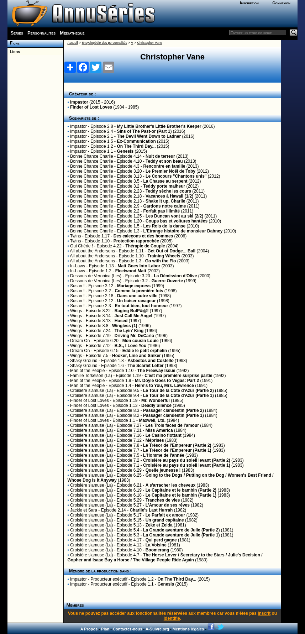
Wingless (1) (124, 325)
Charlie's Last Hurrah (151, 510)
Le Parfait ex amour (165, 515)
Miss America (159, 430)
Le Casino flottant (164, 435)
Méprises (155, 440)
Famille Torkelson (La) (91, 375)
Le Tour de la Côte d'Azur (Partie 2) (178, 390)
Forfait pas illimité (161, 211)
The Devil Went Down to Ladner (149, 136)
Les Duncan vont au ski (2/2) (174, 216)
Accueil (72, 42)
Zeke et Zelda (159, 525)
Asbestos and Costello (150, 360)
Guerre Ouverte (167, 280)
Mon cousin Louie (140, 340)
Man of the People (87, 370)
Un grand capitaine (165, 520)
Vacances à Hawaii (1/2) (169, 196)
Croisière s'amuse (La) (91, 390)
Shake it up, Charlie (165, 201)
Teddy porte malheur (164, 186)
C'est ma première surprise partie (178, 375)
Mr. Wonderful (155, 400)
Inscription (249, 3)
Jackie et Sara (83, 510)
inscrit (264, 613)
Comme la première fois (139, 290)
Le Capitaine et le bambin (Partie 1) (181, 495)
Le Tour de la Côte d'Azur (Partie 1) (178, 395)
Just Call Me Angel (133, 315)
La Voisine (156, 545)
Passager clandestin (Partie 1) (173, 415)
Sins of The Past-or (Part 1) (144, 131)
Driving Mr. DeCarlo (135, 335)
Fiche (13, 43)
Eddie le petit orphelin (144, 350)
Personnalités (41, 33)
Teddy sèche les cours (168, 191)
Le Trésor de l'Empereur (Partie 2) (177, 445)
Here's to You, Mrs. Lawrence (164, 385)
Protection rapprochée (136, 241)
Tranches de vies (163, 500)
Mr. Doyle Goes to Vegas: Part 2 (167, 380)
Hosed (121, 320)
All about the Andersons (92, 250)
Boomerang (157, 549)
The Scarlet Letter (145, 365)
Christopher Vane (149, 42)
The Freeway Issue (156, 370)
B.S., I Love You (131, 345)
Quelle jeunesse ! (163, 470)
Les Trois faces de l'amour (172, 425)
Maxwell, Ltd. (152, 420)
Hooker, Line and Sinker (137, 355)
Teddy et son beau (164, 161)
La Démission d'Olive (175, 275)
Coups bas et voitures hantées (176, 221)
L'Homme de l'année (163, 455)
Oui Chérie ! (81, 245)
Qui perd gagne (161, 540)
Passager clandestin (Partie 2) (173, 410)
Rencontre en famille (164, 166)
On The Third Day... (136, 146)
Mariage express (134, 285)
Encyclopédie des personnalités (104, 42)
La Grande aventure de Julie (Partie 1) (181, 535)
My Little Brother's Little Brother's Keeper (159, 126)
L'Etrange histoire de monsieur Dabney (182, 231)
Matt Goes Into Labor (138, 265)
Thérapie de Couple (145, 245)
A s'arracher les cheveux (171, 485)
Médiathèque (72, 33)
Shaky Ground (84, 360)
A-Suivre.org (157, 629)
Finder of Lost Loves (91, 107)
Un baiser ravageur (136, 300)
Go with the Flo (160, 260)
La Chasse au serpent (165, 181)
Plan (105, 629)
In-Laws (77, 265)
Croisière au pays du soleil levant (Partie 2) (186, 460)
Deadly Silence (156, 405)
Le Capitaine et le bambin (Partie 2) (181, 490)
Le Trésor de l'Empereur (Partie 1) (177, 450)
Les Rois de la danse (164, 226)
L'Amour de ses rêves (168, 505)
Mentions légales (188, 629)
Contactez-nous (127, 629)
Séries (16, 33)
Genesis (125, 151)
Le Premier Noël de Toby (170, 171)
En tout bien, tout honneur (141, 305)
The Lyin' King (129, 330)
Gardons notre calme (164, 206)
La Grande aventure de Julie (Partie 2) (181, 530)
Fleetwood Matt (130, 270)
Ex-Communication (136, 141)
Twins (75, 236)
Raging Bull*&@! (132, 310)
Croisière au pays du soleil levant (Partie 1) (186, 465)
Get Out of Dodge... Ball (171, 250)
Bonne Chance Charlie (91, 156)
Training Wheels (163, 255)
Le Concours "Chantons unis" (176, 176)
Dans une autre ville (137, 295)
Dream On (80, 340)
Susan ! (77, 285)
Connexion (281, 3)
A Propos (89, 629)
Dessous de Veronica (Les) (95, 275)
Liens (13, 51)
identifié (172, 618)
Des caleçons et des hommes (143, 236)
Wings (76, 310)
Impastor (79, 102)
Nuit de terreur (160, 156)
